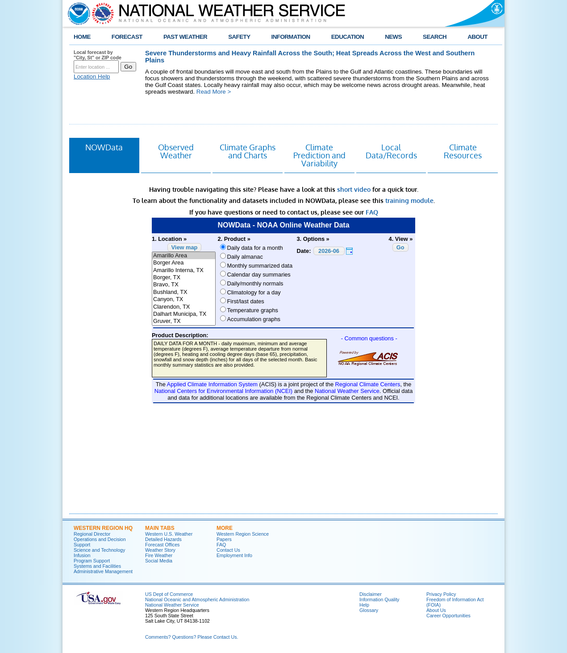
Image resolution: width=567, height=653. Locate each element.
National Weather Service (172, 605)
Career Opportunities (448, 615)
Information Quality (379, 599)
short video (354, 189)
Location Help (92, 76)
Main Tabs (160, 528)
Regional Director (92, 534)
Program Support (92, 560)
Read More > (213, 91)
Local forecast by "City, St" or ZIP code (97, 55)
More (225, 528)
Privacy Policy (441, 594)
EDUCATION (347, 36)
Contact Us (228, 550)
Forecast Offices (162, 544)
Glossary (368, 610)
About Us (436, 610)
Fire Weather (158, 555)
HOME (82, 36)
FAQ (372, 212)
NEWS (393, 36)
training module (409, 200)
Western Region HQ (103, 528)
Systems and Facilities (97, 566)
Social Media (158, 560)
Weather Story (160, 550)
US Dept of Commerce (169, 594)
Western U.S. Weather (168, 534)
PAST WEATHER (185, 36)
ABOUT (477, 36)
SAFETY (239, 36)
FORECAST (127, 36)
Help (364, 605)
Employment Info (234, 555)
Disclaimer (370, 594)
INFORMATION (290, 36)
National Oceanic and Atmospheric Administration (197, 599)
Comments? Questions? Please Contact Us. (191, 637)
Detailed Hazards (163, 539)
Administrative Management (103, 571)
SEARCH (434, 36)
